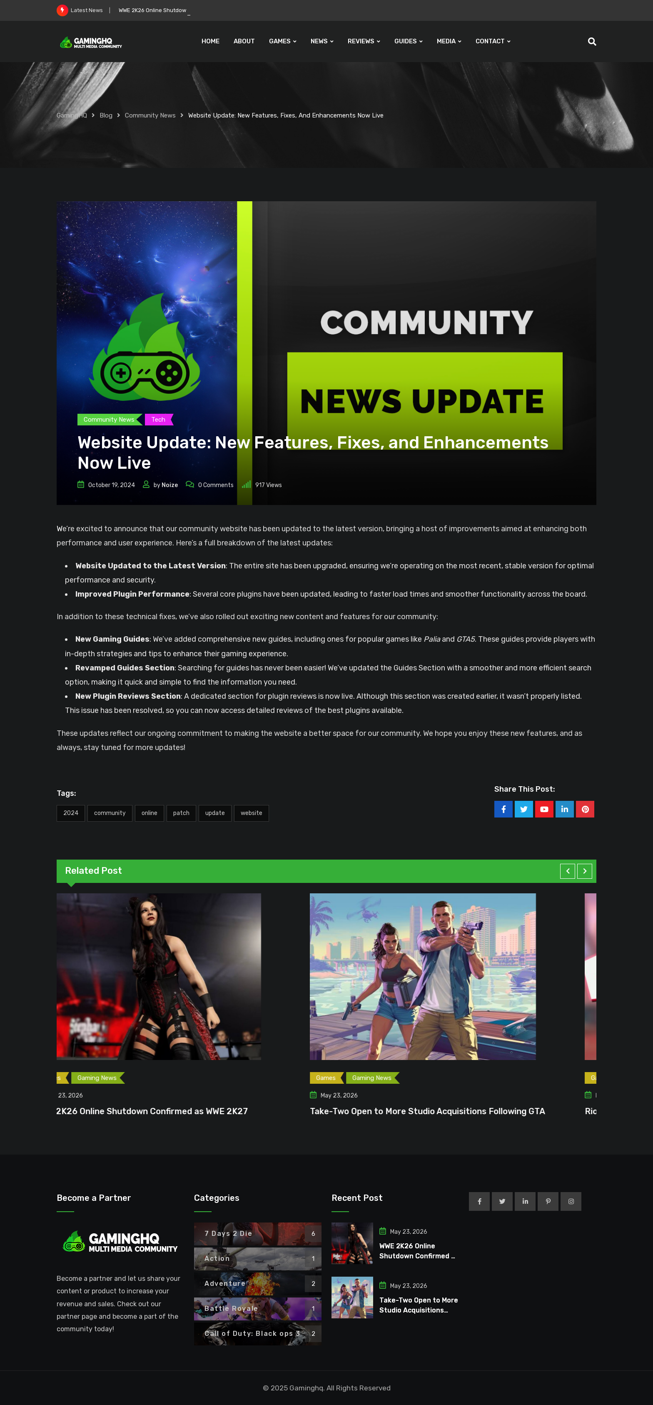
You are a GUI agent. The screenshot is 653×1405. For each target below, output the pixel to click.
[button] (567, 871)
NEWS (319, 41)
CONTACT (490, 41)
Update (215, 813)
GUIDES (405, 41)
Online (149, 813)
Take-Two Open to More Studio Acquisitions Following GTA (449, 1111)
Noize (170, 485)
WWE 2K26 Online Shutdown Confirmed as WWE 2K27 (163, 1111)
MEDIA (446, 41)
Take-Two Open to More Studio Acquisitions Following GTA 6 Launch (418, 1310)
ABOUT (244, 41)
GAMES (280, 41)
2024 (70, 813)
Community (110, 813)
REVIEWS (361, 41)
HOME (210, 41)
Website (251, 813)
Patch (181, 813)
